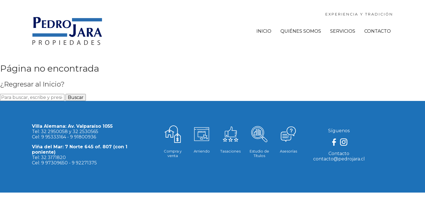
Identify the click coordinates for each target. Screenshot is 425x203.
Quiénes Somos (300, 31)
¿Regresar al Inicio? (32, 84)
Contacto (377, 31)
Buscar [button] (76, 97)
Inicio (263, 31)
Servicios (342, 31)
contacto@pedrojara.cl (339, 159)
